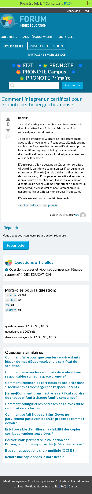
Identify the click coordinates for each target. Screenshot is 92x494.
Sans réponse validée (38, 37)
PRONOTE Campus (41, 72)
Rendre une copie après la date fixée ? (34, 457)
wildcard (35, 205)
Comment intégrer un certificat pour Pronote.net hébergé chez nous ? (41, 101)
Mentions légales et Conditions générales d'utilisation (36, 481)
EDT (25, 65)
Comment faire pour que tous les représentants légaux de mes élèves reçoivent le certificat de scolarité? (42, 361)
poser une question (46, 46)
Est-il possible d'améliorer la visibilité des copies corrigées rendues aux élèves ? (43, 431)
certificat (24, 205)
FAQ (63, 486)
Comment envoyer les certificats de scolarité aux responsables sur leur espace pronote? (43, 374)
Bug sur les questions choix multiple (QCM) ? (39, 450)
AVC (77, 214)
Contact (73, 486)
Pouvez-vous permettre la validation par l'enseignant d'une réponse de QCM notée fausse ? (44, 442)
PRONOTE (58, 65)
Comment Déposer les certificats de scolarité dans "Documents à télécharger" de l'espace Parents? (44, 385)
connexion (73, 10)
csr (44, 205)
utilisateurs (13, 46)
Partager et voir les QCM (47, 54)
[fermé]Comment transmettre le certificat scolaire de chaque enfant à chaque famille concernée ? (44, 395)
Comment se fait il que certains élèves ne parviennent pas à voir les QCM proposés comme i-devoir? (45, 418)
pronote (53, 205)
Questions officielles (29, 262)
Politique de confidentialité (41, 486)
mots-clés (66, 37)
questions (9, 37)
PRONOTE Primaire (45, 78)
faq (87, 10)
